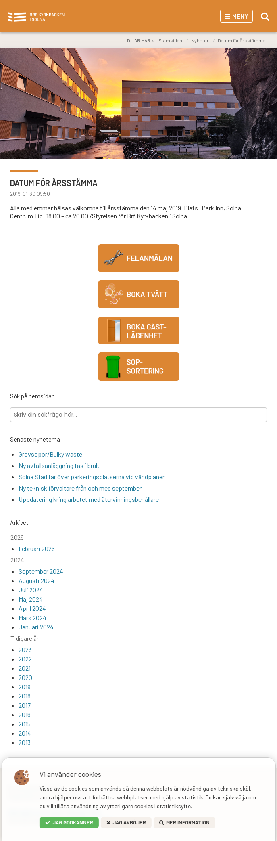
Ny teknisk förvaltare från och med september (80, 488)
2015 (25, 724)
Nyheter (200, 40)
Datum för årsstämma (241, 40)
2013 (25, 742)
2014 (25, 733)
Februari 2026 (37, 548)
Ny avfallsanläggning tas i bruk (59, 465)
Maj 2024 (31, 599)
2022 (25, 659)
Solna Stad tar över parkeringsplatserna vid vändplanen (92, 476)
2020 (25, 677)
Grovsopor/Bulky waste (50, 454)
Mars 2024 (32, 617)
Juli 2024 (31, 590)
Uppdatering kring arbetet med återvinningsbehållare (89, 499)
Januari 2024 (36, 627)
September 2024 (41, 571)
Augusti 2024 (36, 580)
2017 (25, 705)
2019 (25, 686)
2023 (25, 649)
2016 (25, 714)
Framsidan (170, 40)
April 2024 (32, 608)
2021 (25, 668)
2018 (25, 696)
